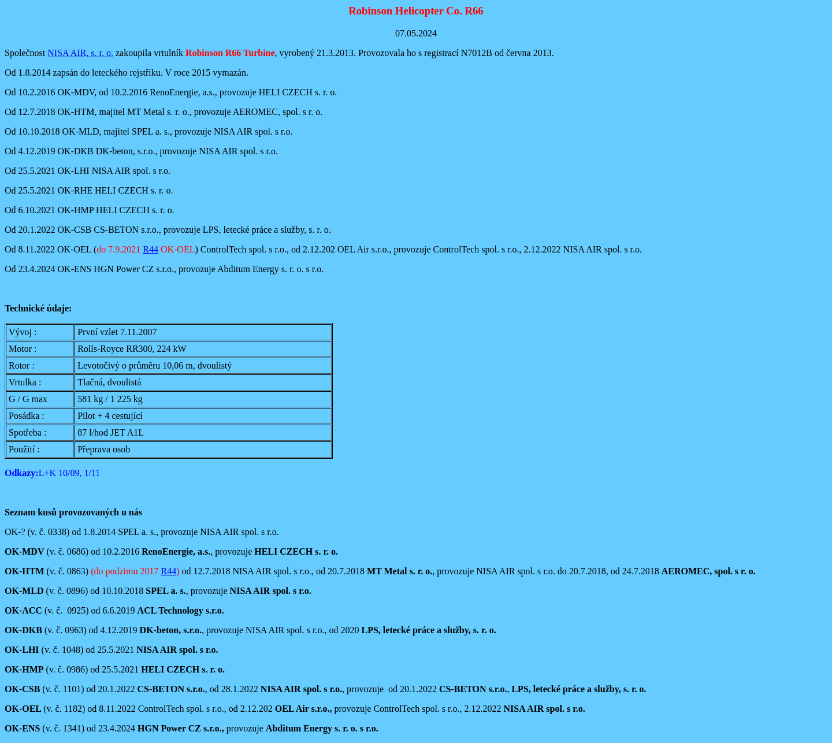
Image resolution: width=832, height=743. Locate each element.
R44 (150, 249)
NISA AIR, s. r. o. (80, 53)
